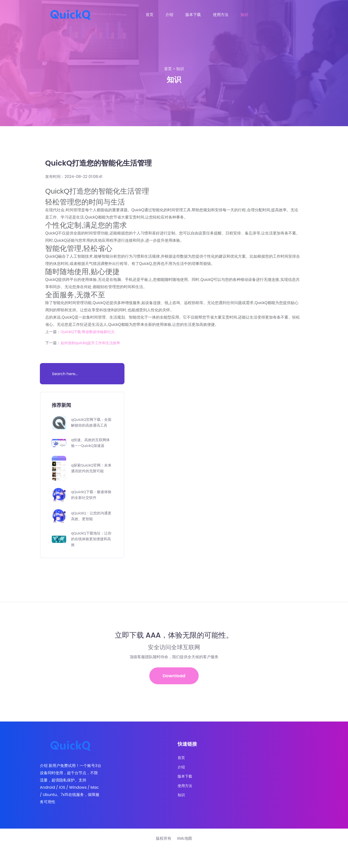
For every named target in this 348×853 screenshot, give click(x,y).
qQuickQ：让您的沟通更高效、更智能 (91, 519)
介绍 (169, 14)
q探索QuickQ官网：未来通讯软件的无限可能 (91, 471)
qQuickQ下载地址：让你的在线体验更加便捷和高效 (91, 541)
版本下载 (193, 14)
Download (174, 679)
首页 (149, 14)
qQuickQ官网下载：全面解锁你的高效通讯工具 (91, 423)
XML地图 (184, 843)
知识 (244, 14)
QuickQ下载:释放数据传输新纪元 (89, 332)
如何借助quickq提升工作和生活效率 (92, 343)
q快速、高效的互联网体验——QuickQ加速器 (91, 445)
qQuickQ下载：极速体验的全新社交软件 (91, 497)
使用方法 (220, 14)
